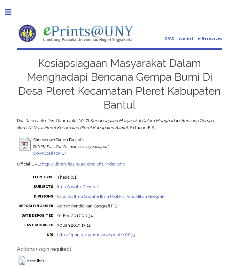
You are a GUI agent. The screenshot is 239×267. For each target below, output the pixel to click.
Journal (186, 38)
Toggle (11, 12)
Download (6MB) (49, 153)
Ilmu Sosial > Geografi (78, 186)
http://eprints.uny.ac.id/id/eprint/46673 (96, 234)
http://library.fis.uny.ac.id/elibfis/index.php (83, 163)
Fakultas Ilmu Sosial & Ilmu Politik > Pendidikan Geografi (110, 196)
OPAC (169, 38)
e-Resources (209, 38)
